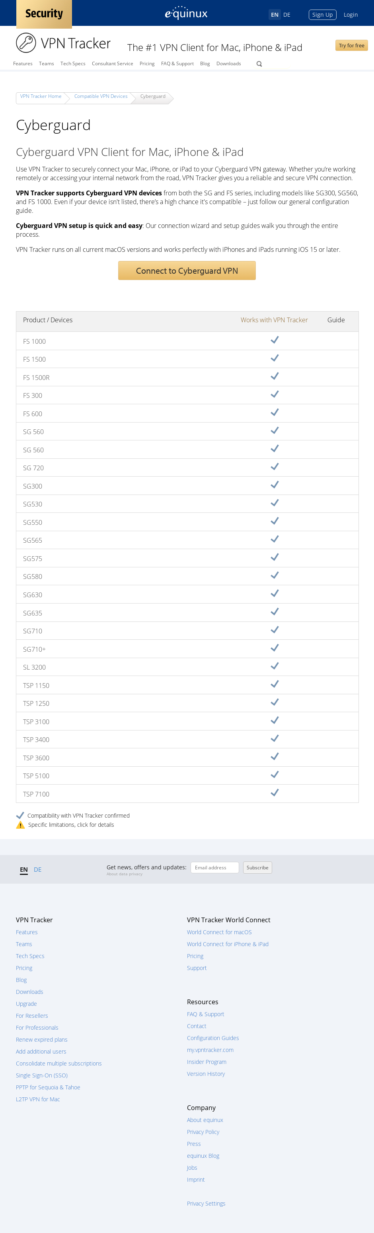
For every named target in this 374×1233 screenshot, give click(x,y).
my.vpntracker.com (210, 1050)
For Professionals (37, 1027)
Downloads (228, 63)
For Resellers (32, 1015)
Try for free (351, 45)
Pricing (147, 63)
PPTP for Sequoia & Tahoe (48, 1087)
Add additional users (41, 1051)
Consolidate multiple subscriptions (59, 1063)
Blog (205, 63)
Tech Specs (73, 63)
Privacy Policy (203, 1132)
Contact (196, 1026)
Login (351, 14)
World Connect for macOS (219, 932)
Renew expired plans (42, 1039)
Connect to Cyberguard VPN (187, 270)
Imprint (196, 1179)
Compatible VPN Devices (101, 96)
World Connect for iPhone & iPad (228, 944)
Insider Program (206, 1061)
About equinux (205, 1120)
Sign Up (322, 14)
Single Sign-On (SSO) (42, 1075)
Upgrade (26, 1003)
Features (23, 63)
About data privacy (124, 874)
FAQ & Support (177, 63)
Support (197, 968)
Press (194, 1143)
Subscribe (258, 867)
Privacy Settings (206, 1203)
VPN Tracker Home (41, 96)
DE (286, 14)
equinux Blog (203, 1155)
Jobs (192, 1167)
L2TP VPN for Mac (38, 1099)
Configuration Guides (213, 1038)
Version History (206, 1073)
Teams (46, 63)
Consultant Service (112, 63)
